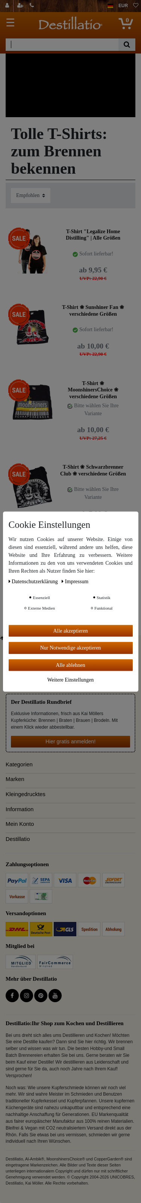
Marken (15, 779)
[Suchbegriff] (62, 44)
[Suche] (126, 44)
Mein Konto (20, 824)
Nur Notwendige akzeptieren (70, 648)
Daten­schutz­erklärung (34, 581)
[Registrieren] (21, 6)
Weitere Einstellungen (70, 680)
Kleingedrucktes (25, 794)
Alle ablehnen (70, 665)
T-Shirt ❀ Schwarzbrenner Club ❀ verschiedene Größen (93, 470)
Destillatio (18, 839)
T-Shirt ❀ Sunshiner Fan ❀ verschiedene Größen (93, 310)
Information (19, 809)
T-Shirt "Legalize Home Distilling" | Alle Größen (93, 235)
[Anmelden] (8, 6)
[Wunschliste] (135, 6)
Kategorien (19, 764)
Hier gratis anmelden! (70, 741)
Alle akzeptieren (70, 630)
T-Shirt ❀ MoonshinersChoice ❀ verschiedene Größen (93, 390)
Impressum (75, 581)
